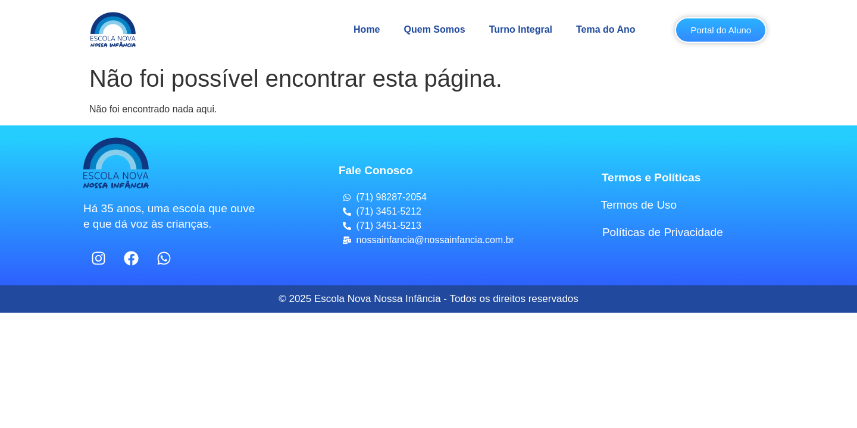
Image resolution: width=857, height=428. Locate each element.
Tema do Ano (606, 29)
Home (367, 29)
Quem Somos (434, 29)
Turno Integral (520, 29)
